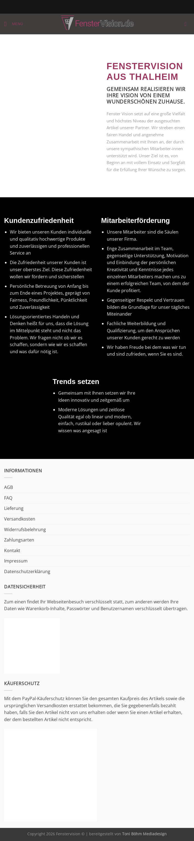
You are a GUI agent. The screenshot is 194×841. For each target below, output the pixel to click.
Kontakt (12, 550)
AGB (8, 487)
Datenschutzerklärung (27, 571)
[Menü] (13, 24)
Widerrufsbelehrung (25, 530)
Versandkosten (19, 519)
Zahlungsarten (19, 540)
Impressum (16, 561)
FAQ (8, 498)
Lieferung (13, 508)
